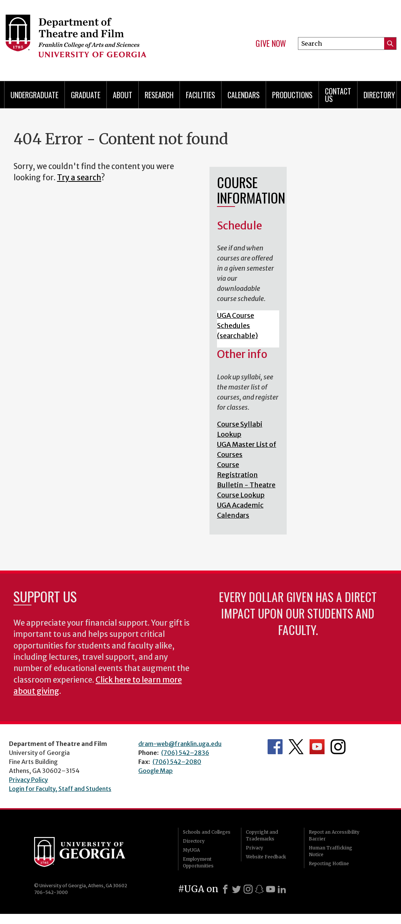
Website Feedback (266, 857)
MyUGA (191, 850)
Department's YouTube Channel (317, 746)
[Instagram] (248, 889)
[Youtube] (270, 889)
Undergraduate (34, 94)
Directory (194, 841)
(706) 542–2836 (185, 752)
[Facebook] (225, 889)
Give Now (271, 43)
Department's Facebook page (275, 746)
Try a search (79, 178)
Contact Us (338, 94)
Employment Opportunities (198, 862)
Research (159, 94)
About (122, 94)
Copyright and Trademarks (262, 835)
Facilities (200, 94)
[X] (236, 889)
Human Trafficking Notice (330, 851)
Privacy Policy (28, 779)
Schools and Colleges (206, 832)
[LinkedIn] (281, 889)
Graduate (85, 94)
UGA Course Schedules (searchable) (237, 325)
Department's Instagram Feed (338, 746)
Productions (292, 94)
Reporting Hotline (329, 863)
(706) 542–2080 (177, 761)
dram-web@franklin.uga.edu (179, 743)
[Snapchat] (259, 889)
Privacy (254, 848)
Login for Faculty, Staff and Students (60, 788)
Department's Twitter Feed (296, 746)
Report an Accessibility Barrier (334, 835)
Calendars (243, 94)
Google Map (155, 770)
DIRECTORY (379, 94)
